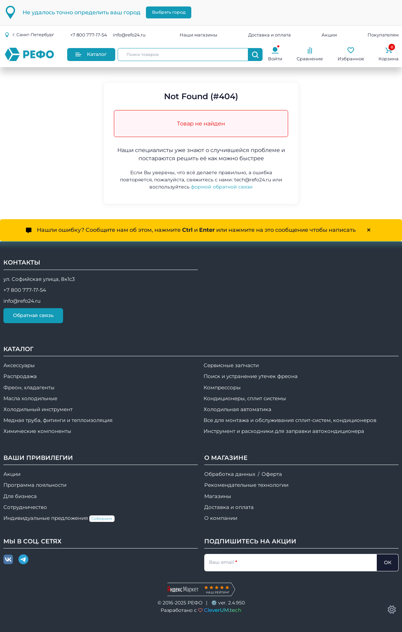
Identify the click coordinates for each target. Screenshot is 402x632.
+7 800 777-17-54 (88, 34)
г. (29, 34)
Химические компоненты (37, 431)
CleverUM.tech (222, 610)
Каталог (91, 54)
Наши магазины (198, 34)
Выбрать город (168, 12)
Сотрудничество (25, 507)
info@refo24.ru (129, 34)
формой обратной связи (222, 187)
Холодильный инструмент (38, 409)
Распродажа (20, 376)
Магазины (217, 496)
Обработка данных (229, 474)
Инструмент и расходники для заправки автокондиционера (284, 431)
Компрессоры (222, 388)
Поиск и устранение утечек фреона (251, 376)
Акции (329, 34)
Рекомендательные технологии (246, 485)
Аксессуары (19, 365)
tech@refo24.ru (252, 180)
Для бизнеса (20, 496)
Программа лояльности (34, 485)
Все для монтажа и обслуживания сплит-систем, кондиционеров (290, 420)
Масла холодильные (30, 398)
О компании (220, 518)
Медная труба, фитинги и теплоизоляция (58, 420)
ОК (387, 562)
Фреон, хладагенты (29, 388)
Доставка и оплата (269, 34)
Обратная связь (33, 315)
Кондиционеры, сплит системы (245, 398)
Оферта (272, 474)
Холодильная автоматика (237, 409)
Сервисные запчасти (231, 365)
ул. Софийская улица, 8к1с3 (39, 279)
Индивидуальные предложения (59, 518)
